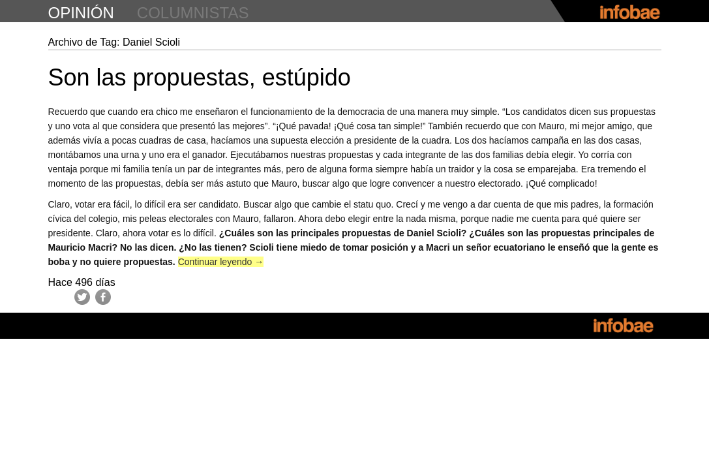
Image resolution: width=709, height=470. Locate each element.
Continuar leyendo (221, 262)
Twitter (82, 297)
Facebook (103, 297)
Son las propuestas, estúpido (199, 77)
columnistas (193, 13)
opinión (81, 13)
